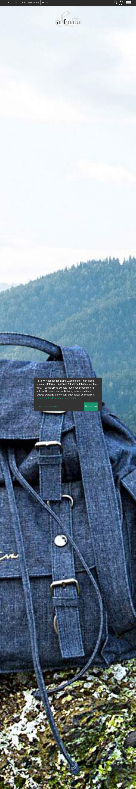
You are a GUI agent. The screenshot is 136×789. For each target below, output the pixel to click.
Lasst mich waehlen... (48, 407)
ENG (15, 3)
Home (45, 3)
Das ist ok (91, 407)
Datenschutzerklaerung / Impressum (56, 398)
